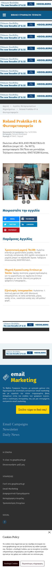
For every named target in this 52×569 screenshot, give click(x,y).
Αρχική (6, 106)
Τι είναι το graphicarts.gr (14, 460)
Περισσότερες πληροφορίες (32, 564)
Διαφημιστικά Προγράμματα (16, 493)
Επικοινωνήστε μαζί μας (14, 464)
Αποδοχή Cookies (11, 563)
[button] (4, 15)
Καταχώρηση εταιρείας (13, 498)
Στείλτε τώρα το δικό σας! (32, 409)
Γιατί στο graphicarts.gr (14, 484)
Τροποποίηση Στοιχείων (14, 503)
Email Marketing (10, 489)
